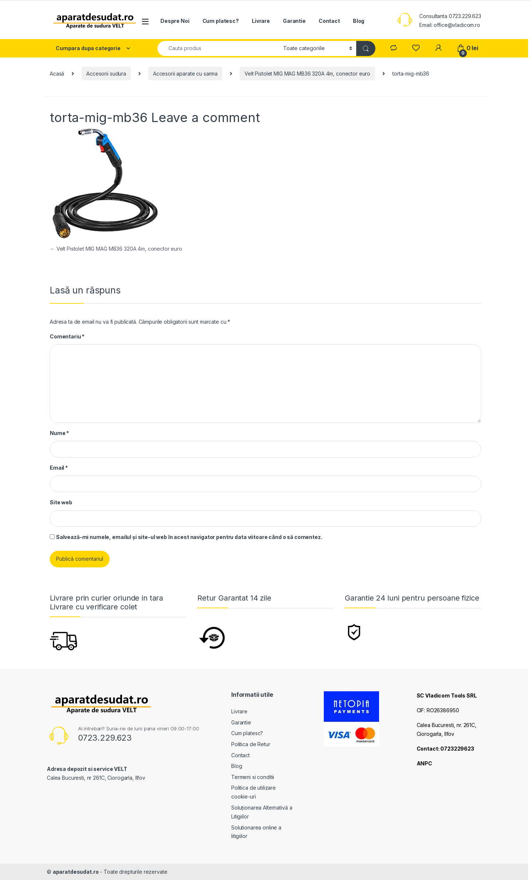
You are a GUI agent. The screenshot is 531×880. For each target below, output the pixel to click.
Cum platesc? (220, 21)
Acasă (57, 73)
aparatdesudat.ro (76, 872)
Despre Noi (175, 21)
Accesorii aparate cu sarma (185, 73)
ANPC (424, 763)
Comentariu (67, 336)
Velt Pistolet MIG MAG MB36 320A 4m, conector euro (307, 73)
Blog (358, 21)
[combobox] (218, 48)
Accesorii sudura (106, 73)
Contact (329, 21)
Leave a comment (205, 117)
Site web (61, 502)
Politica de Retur (250, 744)
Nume (59, 433)
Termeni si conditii (252, 777)
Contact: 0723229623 (445, 748)
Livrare (261, 21)
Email (59, 468)
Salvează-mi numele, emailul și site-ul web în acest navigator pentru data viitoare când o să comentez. (189, 537)
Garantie (294, 21)
